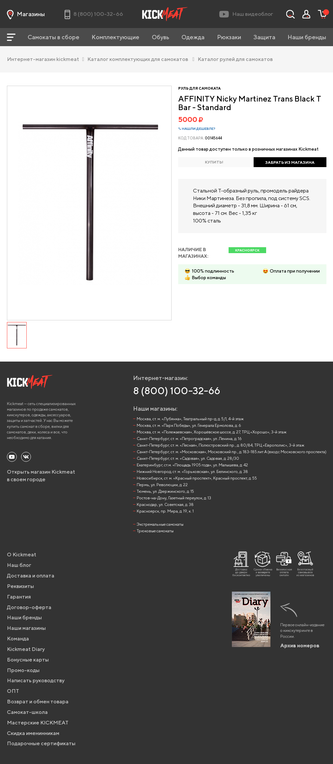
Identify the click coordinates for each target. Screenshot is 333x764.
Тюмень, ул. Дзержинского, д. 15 (165, 491)
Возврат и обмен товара (38, 701)
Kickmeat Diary (26, 649)
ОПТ (13, 691)
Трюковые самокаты (155, 530)
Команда (18, 638)
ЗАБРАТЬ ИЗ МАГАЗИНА (290, 162)
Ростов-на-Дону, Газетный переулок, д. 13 (174, 497)
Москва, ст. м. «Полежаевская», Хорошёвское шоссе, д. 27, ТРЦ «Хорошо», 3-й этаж (212, 431)
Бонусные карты (28, 660)
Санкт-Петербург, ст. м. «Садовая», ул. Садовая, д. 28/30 (188, 458)
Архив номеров (299, 645)
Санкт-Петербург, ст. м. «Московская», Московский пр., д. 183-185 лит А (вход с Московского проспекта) (231, 451)
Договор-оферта (29, 607)
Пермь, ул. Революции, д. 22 (162, 484)
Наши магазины (26, 628)
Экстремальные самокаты (160, 524)
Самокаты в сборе (53, 37)
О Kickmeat (21, 554)
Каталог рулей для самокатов (235, 59)
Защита (264, 37)
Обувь (160, 37)
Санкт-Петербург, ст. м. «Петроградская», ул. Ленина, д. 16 (189, 438)
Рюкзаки (229, 37)
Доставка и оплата (30, 576)
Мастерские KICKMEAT (38, 723)
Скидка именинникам (33, 733)
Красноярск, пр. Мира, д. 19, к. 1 (165, 511)
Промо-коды (23, 670)
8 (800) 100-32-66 (176, 391)
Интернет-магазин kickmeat (45, 59)
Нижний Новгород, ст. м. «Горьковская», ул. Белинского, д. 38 (192, 471)
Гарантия (19, 597)
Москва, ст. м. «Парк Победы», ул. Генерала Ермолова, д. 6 (189, 425)
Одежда (193, 37)
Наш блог (19, 565)
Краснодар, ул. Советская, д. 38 (165, 504)
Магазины (26, 14)
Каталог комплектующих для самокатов (140, 59)
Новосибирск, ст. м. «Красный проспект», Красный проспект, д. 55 (197, 478)
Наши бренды (307, 37)
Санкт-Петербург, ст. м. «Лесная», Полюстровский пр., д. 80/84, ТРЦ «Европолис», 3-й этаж (220, 445)
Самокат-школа (27, 712)
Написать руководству (36, 680)
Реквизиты (20, 586)
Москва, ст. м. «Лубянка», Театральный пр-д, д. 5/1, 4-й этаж (190, 418)
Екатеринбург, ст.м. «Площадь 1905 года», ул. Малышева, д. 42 (192, 464)
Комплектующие (115, 37)
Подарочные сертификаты (41, 743)
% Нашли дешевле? (196, 129)
